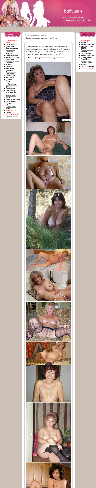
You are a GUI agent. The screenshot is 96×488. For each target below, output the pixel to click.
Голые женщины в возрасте (35, 35)
